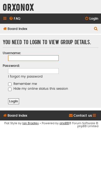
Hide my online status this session (38, 88)
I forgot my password (25, 76)
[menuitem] (14, 18)
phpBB (64, 130)
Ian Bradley (30, 130)
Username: (12, 53)
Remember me (22, 83)
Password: (11, 65)
